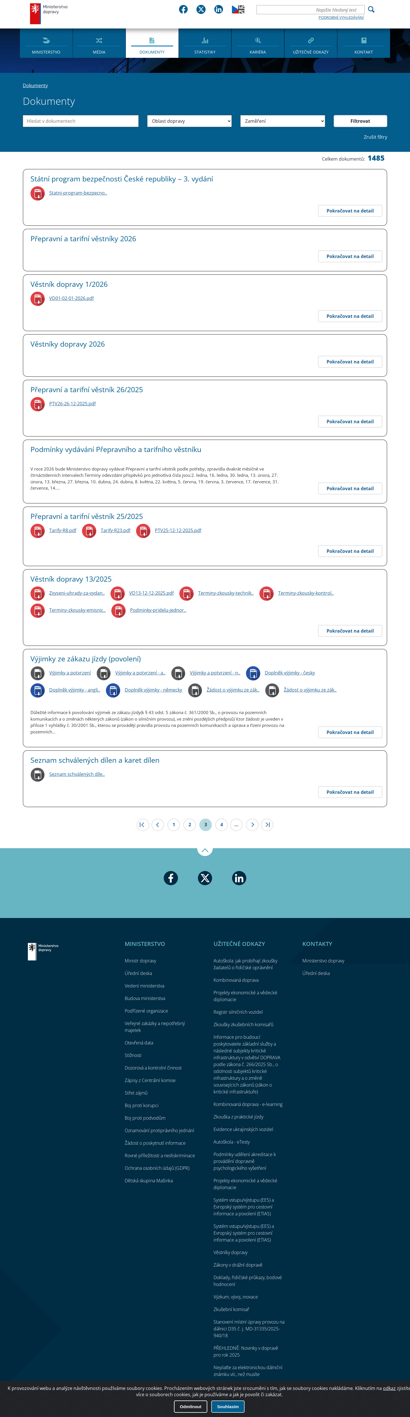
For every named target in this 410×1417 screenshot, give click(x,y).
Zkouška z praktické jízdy (238, 1117)
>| (267, 825)
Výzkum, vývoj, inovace (236, 1297)
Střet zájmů (136, 1093)
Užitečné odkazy (311, 52)
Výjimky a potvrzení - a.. (140, 673)
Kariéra (258, 52)
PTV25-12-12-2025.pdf (178, 530)
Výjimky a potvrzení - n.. (215, 673)
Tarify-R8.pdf (62, 530)
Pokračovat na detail (350, 211)
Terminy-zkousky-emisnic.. (77, 610)
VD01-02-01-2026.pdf (71, 298)
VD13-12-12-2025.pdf (151, 593)
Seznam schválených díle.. (77, 774)
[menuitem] (46, 43)
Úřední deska (138, 973)
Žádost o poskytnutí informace (155, 1143)
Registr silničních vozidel (238, 1012)
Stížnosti (133, 1055)
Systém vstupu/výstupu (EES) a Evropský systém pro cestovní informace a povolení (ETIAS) (244, 1207)
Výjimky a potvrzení (70, 673)
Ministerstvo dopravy (49, 13)
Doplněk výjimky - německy (153, 690)
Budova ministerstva (145, 998)
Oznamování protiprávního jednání (159, 1130)
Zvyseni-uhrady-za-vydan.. (77, 593)
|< (143, 825)
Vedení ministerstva (144, 986)
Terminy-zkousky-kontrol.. (306, 593)
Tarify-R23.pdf (115, 530)
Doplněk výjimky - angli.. (74, 690)
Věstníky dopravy (230, 1252)
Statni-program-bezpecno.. (78, 193)
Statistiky (205, 52)
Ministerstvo (46, 52)
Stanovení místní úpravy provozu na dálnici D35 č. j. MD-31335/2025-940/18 (249, 1329)
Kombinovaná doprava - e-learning (248, 1104)
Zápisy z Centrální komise (150, 1080)
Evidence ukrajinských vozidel (243, 1129)
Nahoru (205, 852)
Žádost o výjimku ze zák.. (233, 690)
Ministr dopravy (140, 961)
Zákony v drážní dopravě (238, 1265)
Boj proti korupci (142, 1105)
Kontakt (363, 52)
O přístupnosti (370, 1397)
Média (99, 52)
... (236, 824)
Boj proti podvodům (145, 1118)
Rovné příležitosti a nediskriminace (160, 1155)
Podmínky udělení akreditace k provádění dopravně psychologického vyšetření (245, 1161)
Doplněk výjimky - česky (290, 673)
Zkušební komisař (231, 1309)
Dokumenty (152, 52)
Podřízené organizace (146, 1011)
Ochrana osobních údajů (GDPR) (157, 1168)
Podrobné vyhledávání (341, 17)
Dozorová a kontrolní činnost (153, 1068)
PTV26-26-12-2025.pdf (72, 403)
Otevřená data (139, 1043)
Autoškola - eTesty (232, 1142)
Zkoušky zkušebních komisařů (243, 1024)
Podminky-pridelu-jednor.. (158, 610)
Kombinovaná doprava (236, 980)
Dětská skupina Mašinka (149, 1180)
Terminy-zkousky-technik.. (226, 593)
